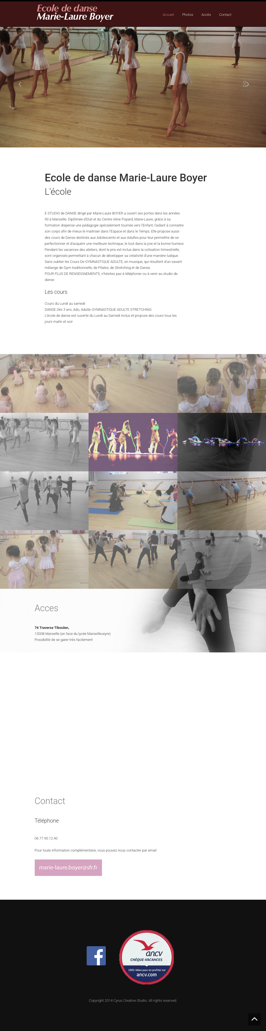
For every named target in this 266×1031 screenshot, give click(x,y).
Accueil (168, 15)
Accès (206, 15)
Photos (187, 15)
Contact (225, 15)
